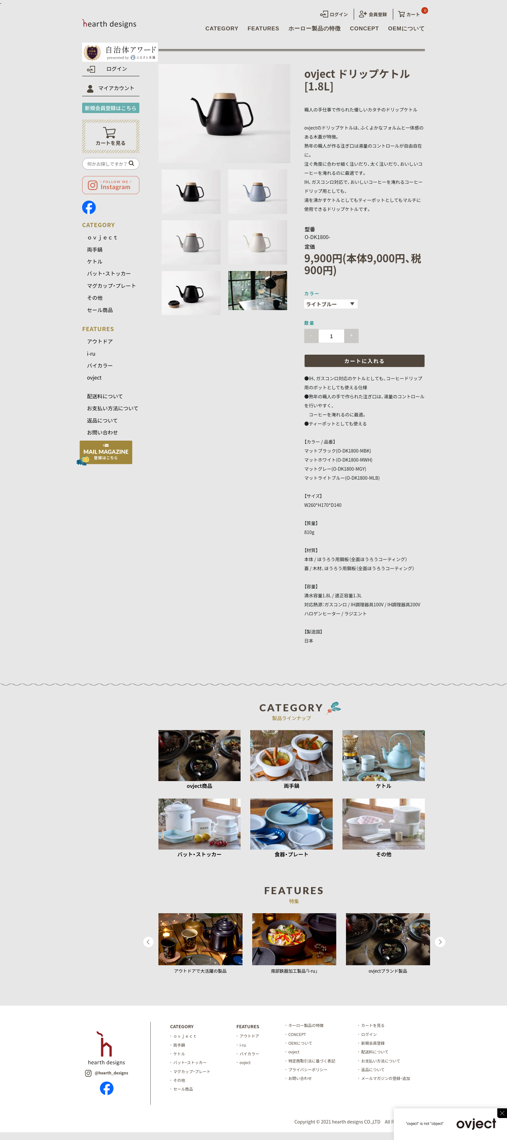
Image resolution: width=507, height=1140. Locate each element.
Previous (148, 947)
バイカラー (100, 370)
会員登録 (373, 14)
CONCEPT (364, 29)
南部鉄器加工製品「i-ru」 (294, 975)
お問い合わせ (102, 437)
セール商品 (100, 314)
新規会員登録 (381, 1051)
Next (440, 947)
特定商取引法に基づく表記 (318, 1071)
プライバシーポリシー (314, 1081)
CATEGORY (221, 29)
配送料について (105, 401)
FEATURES (263, 29)
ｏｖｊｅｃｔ (102, 242)
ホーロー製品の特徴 (314, 29)
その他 (94, 302)
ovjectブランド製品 (388, 975)
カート (409, 14)
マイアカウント (116, 93)
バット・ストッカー (109, 278)
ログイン (334, 14)
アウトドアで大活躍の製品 (200, 975)
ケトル (94, 266)
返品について (102, 425)
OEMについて (406, 29)
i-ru (91, 358)
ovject (94, 382)
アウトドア (100, 346)
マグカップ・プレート (111, 290)
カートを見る (381, 1031)
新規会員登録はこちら (110, 112)
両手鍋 (94, 254)
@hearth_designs (106, 1080)
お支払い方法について (113, 413)
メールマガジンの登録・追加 (395, 1091)
